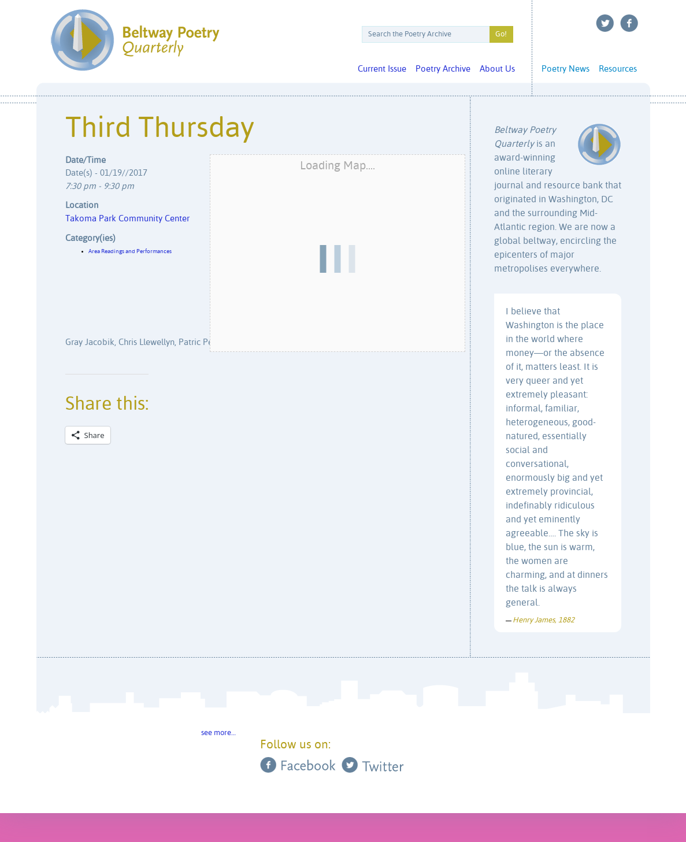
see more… (218, 733)
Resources (618, 69)
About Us (497, 69)
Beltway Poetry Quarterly (135, 40)
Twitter (605, 23)
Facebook (629, 23)
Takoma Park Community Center (127, 218)
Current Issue (382, 69)
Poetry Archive (443, 69)
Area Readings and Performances (130, 251)
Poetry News (565, 69)
